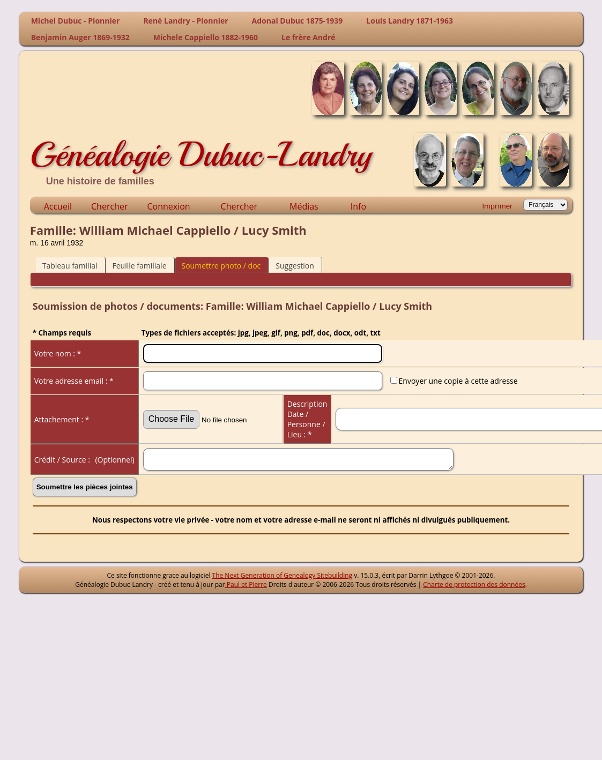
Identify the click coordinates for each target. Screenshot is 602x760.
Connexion (168, 206)
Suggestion (295, 265)
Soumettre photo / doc (221, 265)
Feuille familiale (140, 265)
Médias (303, 206)
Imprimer (497, 206)
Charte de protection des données (474, 584)
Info (358, 206)
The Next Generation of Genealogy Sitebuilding (282, 575)
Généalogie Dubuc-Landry (200, 154)
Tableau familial (70, 265)
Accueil (58, 206)
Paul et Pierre (246, 584)
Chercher (109, 206)
